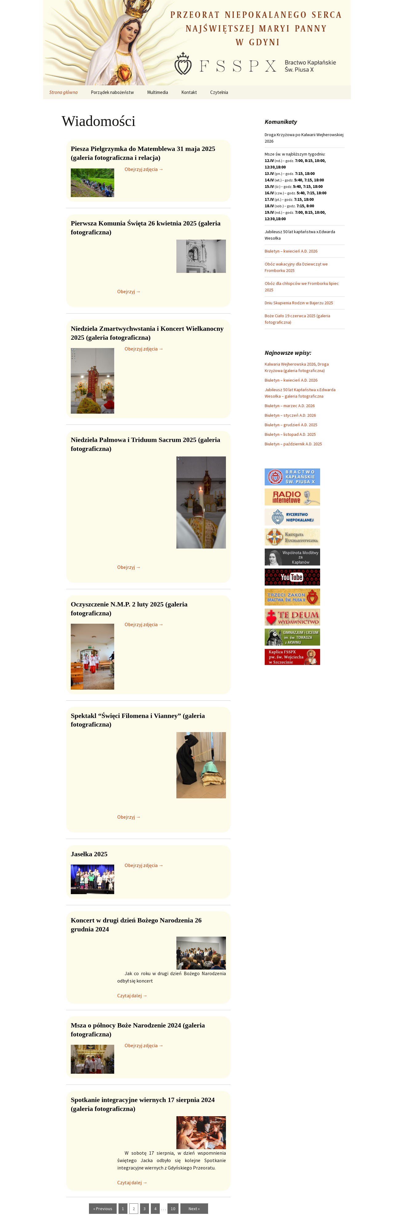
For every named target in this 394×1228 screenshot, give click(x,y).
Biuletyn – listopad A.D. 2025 (290, 434)
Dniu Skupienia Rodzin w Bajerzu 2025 (299, 303)
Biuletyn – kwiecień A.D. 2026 (291, 251)
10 (173, 1208)
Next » (194, 1208)
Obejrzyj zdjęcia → (144, 169)
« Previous (102, 1208)
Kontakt (189, 92)
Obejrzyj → (129, 291)
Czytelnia (219, 92)
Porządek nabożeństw (112, 92)
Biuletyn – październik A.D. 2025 (293, 444)
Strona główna (63, 92)
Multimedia (157, 92)
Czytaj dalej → (132, 995)
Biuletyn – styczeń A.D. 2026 (290, 415)
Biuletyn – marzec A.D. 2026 (290, 405)
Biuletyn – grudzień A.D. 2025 (291, 425)
